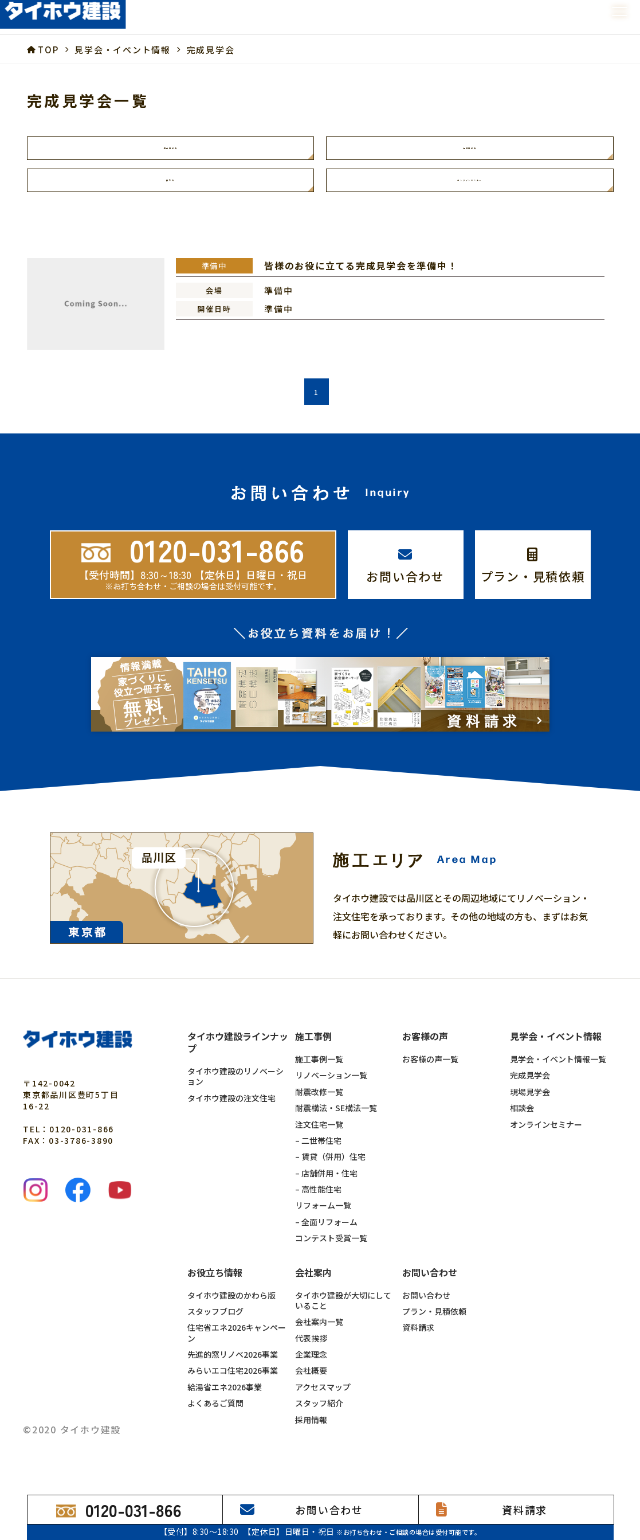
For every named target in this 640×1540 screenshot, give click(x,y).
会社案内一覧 (319, 1331)
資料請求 (418, 1336)
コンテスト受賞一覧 (331, 1247)
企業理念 (311, 1363)
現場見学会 (469, 150)
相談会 (170, 187)
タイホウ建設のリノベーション (235, 1085)
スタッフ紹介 (319, 1412)
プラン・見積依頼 (434, 1320)
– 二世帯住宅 (318, 1149)
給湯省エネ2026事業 (224, 1395)
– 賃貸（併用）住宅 (330, 1165)
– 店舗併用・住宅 (326, 1182)
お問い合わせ (426, 1304)
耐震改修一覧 (319, 1100)
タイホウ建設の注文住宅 (231, 1106)
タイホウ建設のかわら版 (231, 1304)
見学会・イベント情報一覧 (558, 1068)
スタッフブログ (215, 1320)
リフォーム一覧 (323, 1214)
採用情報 (311, 1428)
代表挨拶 (311, 1347)
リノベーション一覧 (331, 1084)
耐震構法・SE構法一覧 (336, 1117)
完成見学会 (170, 150)
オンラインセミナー (470, 187)
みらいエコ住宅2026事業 (232, 1379)
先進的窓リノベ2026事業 (232, 1363)
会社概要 (311, 1379)
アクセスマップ (323, 1395)
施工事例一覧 (319, 1068)
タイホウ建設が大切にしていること (343, 1309)
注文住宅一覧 (319, 1133)
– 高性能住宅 (318, 1198)
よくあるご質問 (215, 1412)
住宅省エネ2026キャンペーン (236, 1342)
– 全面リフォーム (326, 1230)
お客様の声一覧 (430, 1068)
